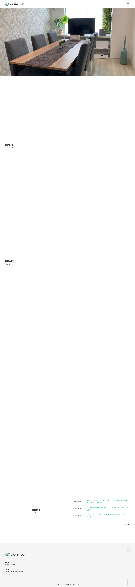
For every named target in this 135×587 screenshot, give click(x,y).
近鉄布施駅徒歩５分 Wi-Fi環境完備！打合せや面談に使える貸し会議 (107, 509)
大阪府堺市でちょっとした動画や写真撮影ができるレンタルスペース (107, 516)
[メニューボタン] (128, 4)
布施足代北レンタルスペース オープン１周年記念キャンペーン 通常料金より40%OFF (107, 502)
